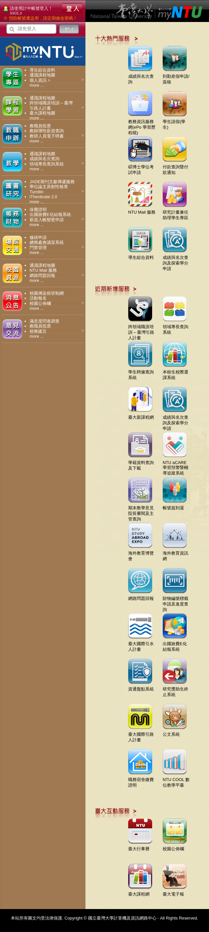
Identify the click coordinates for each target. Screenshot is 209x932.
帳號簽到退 (175, 505)
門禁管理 (38, 247)
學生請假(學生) (175, 122)
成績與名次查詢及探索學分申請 (175, 260)
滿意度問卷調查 (44, 321)
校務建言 (38, 331)
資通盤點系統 (141, 686)
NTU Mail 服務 (43, 270)
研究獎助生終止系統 (175, 689)
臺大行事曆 (140, 846)
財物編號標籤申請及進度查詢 (175, 601)
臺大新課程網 (141, 415)
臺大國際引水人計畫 (141, 644)
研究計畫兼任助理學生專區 (175, 212)
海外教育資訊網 (175, 553)
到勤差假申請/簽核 (176, 76)
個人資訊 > (40, 80)
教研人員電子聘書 (47, 136)
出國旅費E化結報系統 (50, 214)
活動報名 (38, 298)
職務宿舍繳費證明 (141, 780)
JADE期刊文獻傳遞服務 (52, 181)
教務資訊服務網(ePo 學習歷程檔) (141, 124)
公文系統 (175, 732)
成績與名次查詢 (44, 158)
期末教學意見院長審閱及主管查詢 (141, 510)
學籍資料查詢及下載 (141, 463)
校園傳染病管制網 (47, 293)
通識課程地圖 (42, 75)
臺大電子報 (175, 892)
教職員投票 (40, 125)
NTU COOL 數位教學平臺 (176, 780)
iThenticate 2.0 (43, 196)
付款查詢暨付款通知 (175, 167)
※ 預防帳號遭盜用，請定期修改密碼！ (40, 18)
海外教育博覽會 (141, 553)
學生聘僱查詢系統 (141, 372)
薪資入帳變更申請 (47, 219)
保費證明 (38, 209)
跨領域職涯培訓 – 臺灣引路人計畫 (141, 329)
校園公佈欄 (40, 303)
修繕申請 (38, 237)
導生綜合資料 (42, 70)
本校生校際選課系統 (175, 372)
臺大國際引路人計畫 (141, 734)
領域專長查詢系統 (47, 163)
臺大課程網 (140, 892)
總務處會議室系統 (47, 242)
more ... (37, 85)
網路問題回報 (42, 275)
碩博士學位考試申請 (141, 167)
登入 (72, 8)
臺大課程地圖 (42, 113)
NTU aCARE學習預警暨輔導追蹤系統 (175, 465)
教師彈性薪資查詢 (47, 130)
